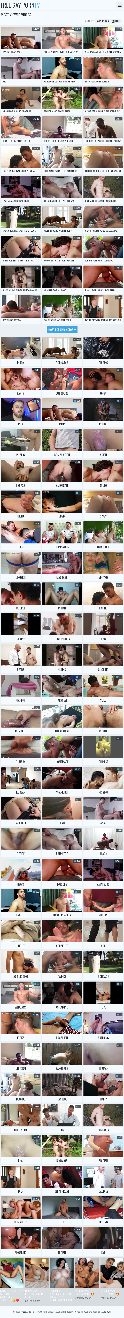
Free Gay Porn (20, 5)
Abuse (108, 1311)
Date (116, 21)
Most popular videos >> (62, 330)
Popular (102, 21)
